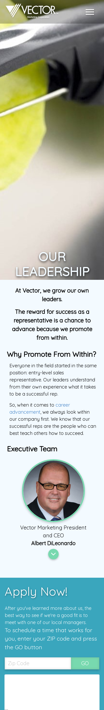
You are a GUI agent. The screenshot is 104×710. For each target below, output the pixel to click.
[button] (91, 12)
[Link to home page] (30, 12)
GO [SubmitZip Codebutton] (85, 663)
